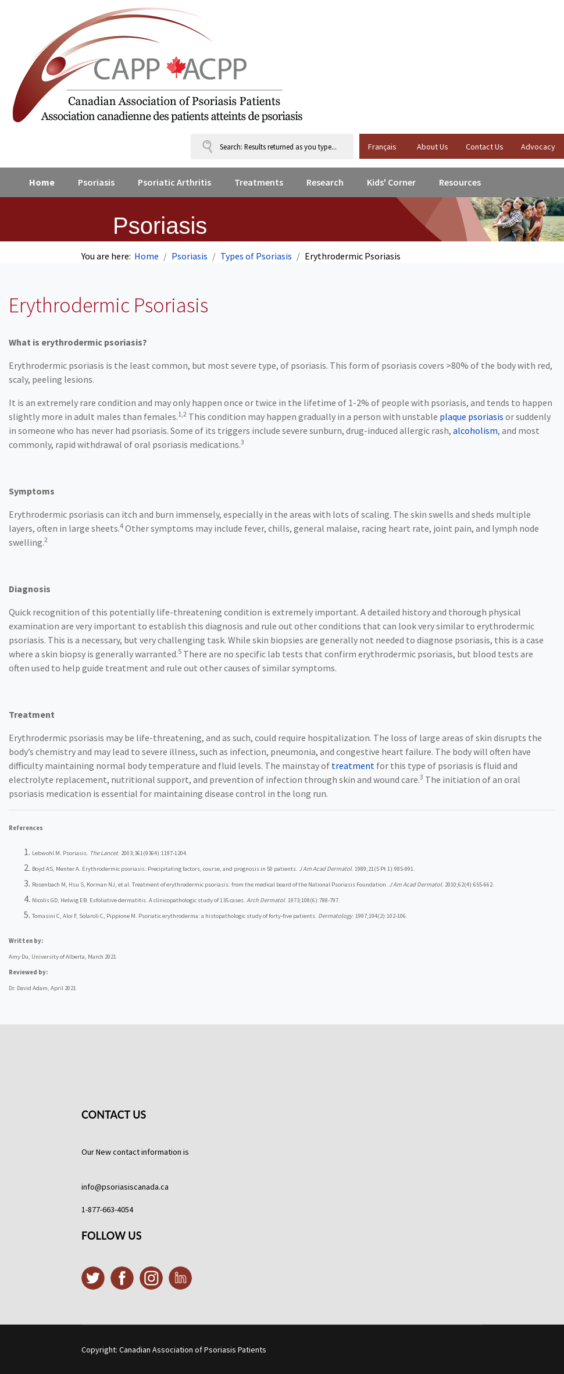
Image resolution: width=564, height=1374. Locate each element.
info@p (93, 1186)
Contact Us (485, 146)
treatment (352, 765)
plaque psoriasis (472, 416)
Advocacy (538, 146)
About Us (432, 146)
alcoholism (475, 430)
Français (382, 146)
